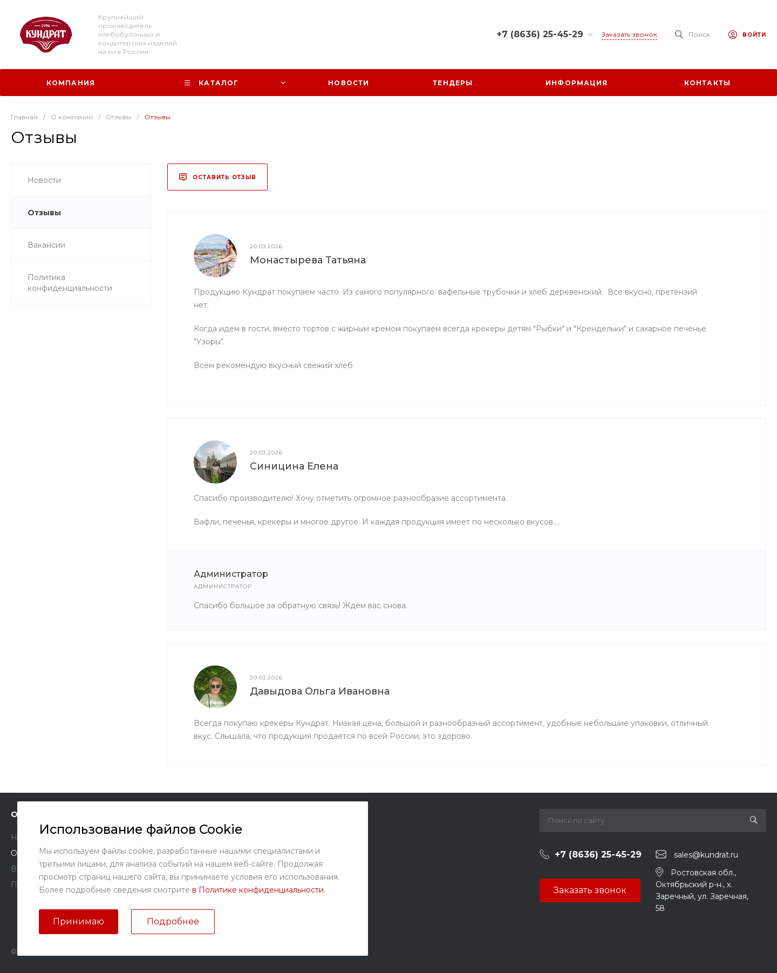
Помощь (283, 814)
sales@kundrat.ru (706, 855)
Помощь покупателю (304, 837)
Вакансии (30, 869)
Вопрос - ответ (293, 853)
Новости (27, 837)
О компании (38, 814)
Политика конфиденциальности (73, 884)
